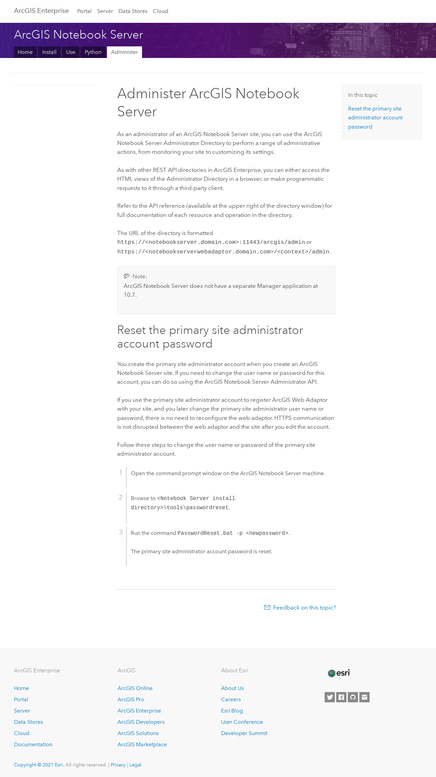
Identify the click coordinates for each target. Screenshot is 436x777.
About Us (232, 687)
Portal (84, 11)
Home (25, 52)
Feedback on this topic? (304, 606)
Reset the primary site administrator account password (375, 117)
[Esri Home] (339, 672)
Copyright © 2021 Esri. (39, 763)
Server (105, 11)
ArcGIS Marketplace (142, 743)
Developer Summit (244, 732)
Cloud (160, 11)
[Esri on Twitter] (330, 696)
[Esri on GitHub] (353, 696)
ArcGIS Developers (141, 720)
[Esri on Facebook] (341, 696)
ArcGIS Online (135, 687)
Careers (231, 698)
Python (93, 52)
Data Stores (133, 11)
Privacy (118, 763)
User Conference (242, 720)
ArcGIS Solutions (138, 732)
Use (70, 52)
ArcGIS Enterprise (139, 709)
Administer (124, 52)
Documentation (33, 743)
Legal (135, 763)
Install (49, 52)
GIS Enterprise (41, 10)
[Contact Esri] (364, 696)
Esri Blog (232, 709)
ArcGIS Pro (131, 698)
